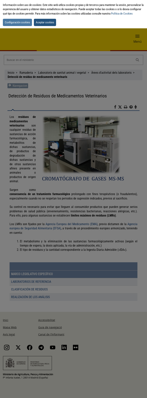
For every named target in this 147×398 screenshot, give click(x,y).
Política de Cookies (122, 13)
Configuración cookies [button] (17, 22)
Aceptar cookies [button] (45, 22)
